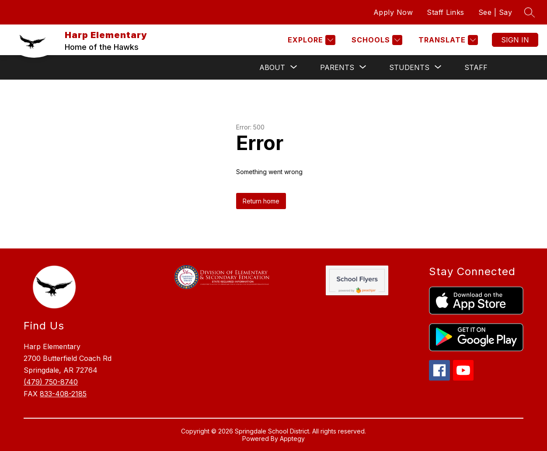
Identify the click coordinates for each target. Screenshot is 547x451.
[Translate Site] (447, 40)
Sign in (515, 39)
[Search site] (529, 12)
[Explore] (310, 40)
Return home (261, 201)
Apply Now (393, 12)
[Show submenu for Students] (409, 67)
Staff (476, 67)
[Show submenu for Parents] (337, 67)
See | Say (495, 12)
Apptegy (292, 438)
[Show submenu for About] (272, 67)
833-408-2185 (63, 393)
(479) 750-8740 (51, 382)
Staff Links (445, 12)
